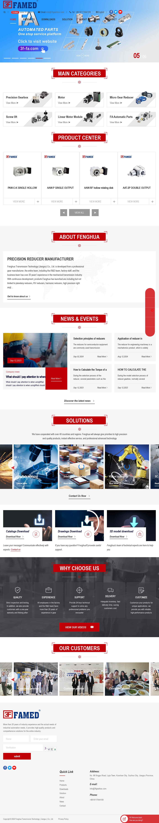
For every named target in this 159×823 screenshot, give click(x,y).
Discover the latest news (79, 400)
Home (13, 19)
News (97, 19)
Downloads (48, 19)
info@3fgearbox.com (55, 12)
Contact (112, 19)
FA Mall (15, 12)
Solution (67, 19)
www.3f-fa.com (26, 12)
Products (29, 19)
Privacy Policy (63, 819)
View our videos (79, 627)
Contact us (15, 549)
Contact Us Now (79, 495)
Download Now (15, 536)
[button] (63, 212)
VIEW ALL (79, 212)
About (83, 19)
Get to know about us (19, 296)
